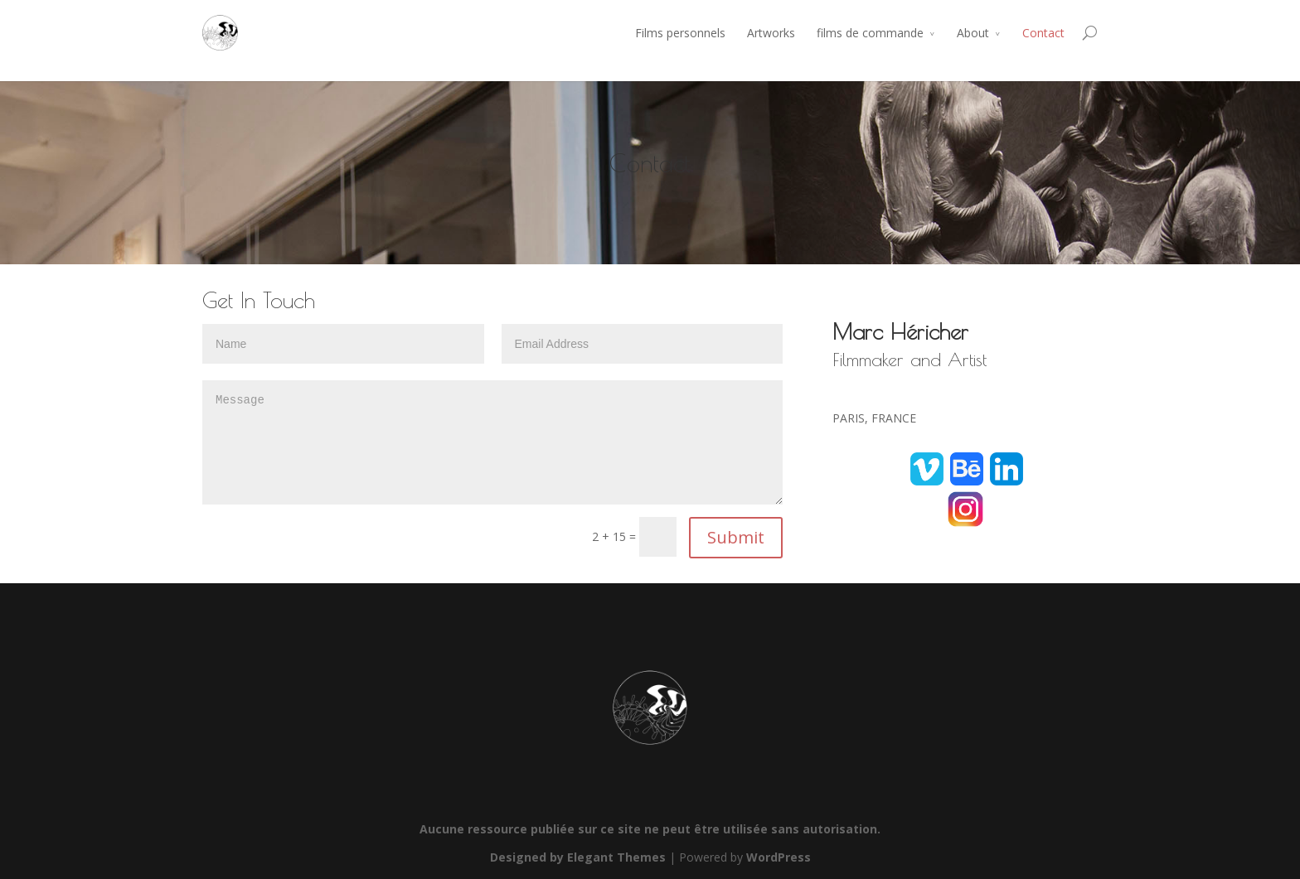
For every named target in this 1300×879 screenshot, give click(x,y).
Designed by (528, 857)
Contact (1043, 33)
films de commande (870, 33)
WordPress (778, 857)
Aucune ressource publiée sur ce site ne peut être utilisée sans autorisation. (650, 829)
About (973, 33)
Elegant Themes (616, 857)
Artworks (771, 33)
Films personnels (680, 33)
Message (492, 442)
